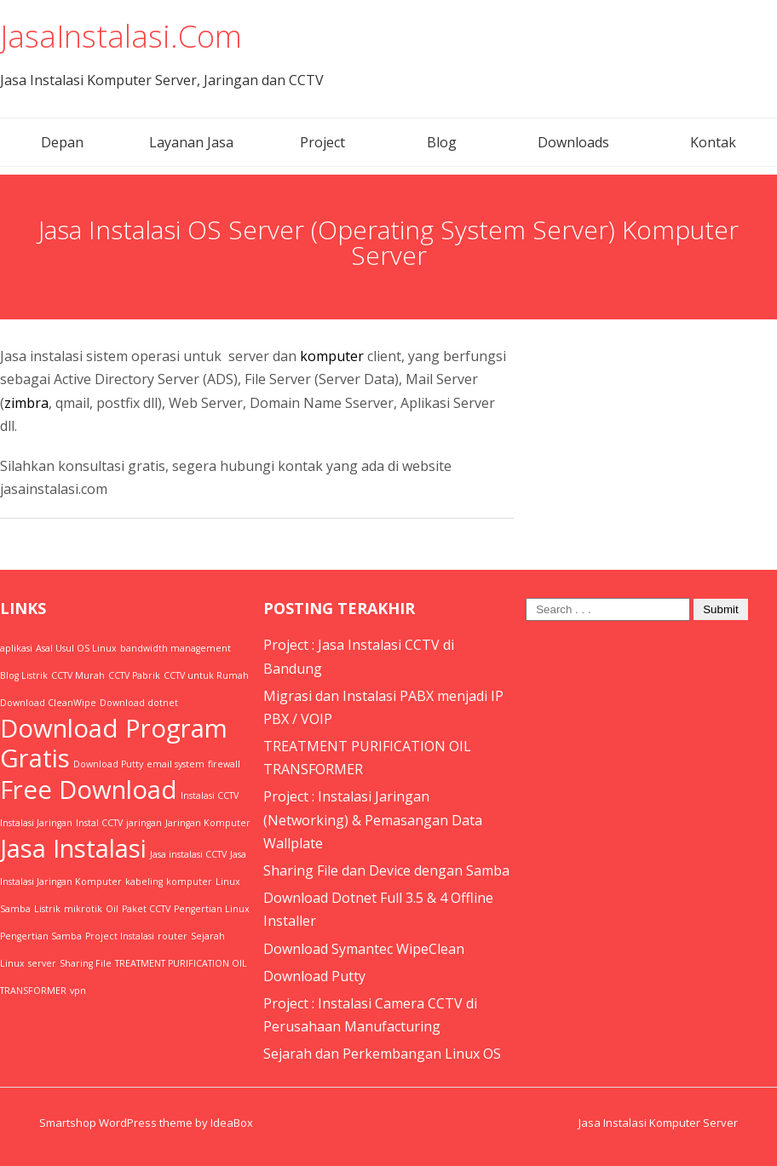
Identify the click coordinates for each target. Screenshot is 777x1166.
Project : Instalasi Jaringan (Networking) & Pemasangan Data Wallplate (372, 819)
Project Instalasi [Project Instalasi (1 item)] (119, 936)
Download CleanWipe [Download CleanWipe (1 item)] (48, 703)
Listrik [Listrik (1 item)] (47, 909)
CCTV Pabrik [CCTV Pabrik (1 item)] (134, 675)
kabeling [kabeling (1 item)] (144, 881)
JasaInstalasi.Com (121, 36)
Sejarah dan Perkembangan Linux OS (382, 1053)
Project (322, 142)
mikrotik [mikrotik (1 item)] (83, 909)
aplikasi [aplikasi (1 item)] (16, 648)
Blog (442, 142)
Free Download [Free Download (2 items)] (88, 790)
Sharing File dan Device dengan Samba (386, 870)
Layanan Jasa (191, 142)
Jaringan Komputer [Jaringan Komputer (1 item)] (207, 823)
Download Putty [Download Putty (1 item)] (108, 764)
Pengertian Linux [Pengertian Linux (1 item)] (212, 909)
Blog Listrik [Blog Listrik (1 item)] (24, 675)
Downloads (573, 142)
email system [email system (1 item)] (175, 764)
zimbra (26, 402)
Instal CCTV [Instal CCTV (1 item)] (99, 823)
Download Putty (314, 976)
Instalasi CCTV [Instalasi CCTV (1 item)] (210, 795)
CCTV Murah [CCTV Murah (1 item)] (78, 675)
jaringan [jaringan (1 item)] (144, 823)
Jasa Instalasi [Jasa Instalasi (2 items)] (73, 848)
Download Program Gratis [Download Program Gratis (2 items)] (113, 743)
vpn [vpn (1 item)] (78, 991)
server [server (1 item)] (42, 963)
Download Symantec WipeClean (363, 948)
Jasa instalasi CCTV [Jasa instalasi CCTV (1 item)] (188, 854)
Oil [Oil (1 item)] (112, 909)
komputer (332, 356)
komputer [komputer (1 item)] (189, 881)
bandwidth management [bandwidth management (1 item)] (175, 648)
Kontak (713, 142)
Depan (62, 142)
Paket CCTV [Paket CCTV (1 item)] (146, 909)
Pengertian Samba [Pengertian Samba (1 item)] (41, 936)
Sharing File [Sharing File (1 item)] (86, 963)
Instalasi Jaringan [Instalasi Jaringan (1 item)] (36, 823)
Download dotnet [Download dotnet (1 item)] (139, 703)
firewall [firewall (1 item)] (224, 764)
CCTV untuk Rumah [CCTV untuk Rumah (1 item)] (206, 675)
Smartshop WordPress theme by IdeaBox (146, 1122)
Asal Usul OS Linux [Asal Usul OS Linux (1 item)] (76, 648)
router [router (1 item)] (172, 936)
